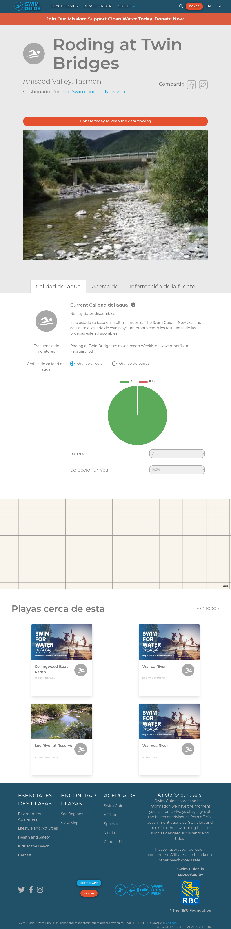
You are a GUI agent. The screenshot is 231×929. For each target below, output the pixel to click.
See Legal (171, 923)
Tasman (88, 81)
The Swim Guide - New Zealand (99, 91)
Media (109, 833)
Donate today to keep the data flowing (115, 121)
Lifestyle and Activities (38, 828)
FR (218, 6)
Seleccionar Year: (90, 470)
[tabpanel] (115, 389)
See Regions (72, 814)
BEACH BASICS (64, 6)
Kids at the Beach (33, 846)
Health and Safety (34, 837)
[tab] (58, 286)
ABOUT (123, 6)
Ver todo (208, 609)
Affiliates (111, 815)
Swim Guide (115, 806)
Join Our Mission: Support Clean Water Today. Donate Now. (115, 19)
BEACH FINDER (97, 6)
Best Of (24, 855)
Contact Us (114, 842)
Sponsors (112, 824)
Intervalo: (81, 454)
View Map (70, 823)
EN (208, 6)
